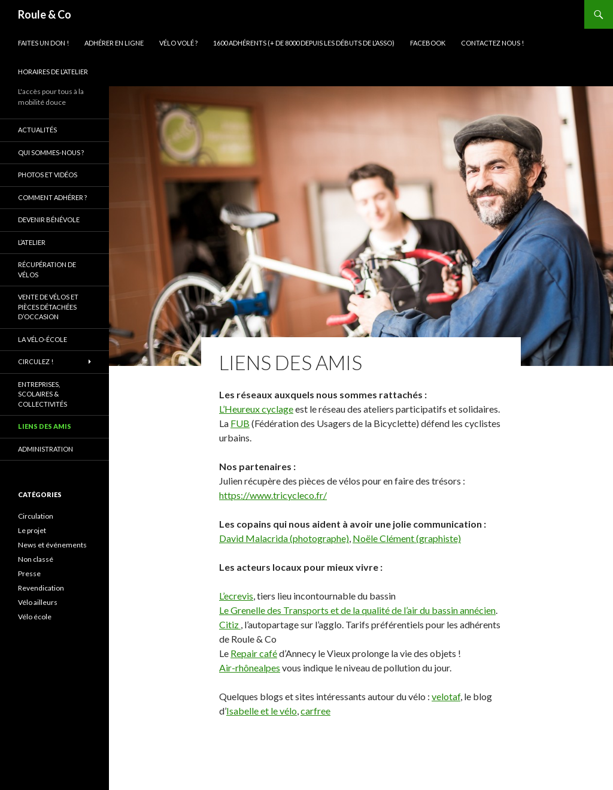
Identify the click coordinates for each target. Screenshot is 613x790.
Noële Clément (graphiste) (407, 538)
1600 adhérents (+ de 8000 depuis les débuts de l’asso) (303, 43)
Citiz (230, 624)
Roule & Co (44, 14)
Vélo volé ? (178, 43)
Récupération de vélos (47, 270)
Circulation (35, 515)
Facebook (427, 43)
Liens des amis (44, 426)
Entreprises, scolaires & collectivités (42, 394)
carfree (315, 710)
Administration (45, 449)
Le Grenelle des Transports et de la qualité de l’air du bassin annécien (357, 610)
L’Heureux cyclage (256, 408)
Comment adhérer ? (52, 197)
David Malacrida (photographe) (284, 538)
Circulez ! (35, 361)
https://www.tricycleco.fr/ (273, 495)
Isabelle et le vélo (261, 710)
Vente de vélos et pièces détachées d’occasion (48, 306)
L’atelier (31, 242)
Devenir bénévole (49, 219)
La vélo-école (42, 339)
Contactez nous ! (492, 43)
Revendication (41, 587)
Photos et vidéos (47, 174)
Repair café (253, 653)
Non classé (35, 559)
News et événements (52, 544)
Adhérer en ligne (114, 43)
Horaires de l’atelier (53, 71)
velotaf (446, 696)
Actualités (37, 130)
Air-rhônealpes (249, 667)
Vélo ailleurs (37, 602)
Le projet (32, 530)
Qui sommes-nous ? (51, 152)
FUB (240, 423)
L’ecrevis (236, 595)
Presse (29, 573)
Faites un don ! (43, 43)
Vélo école (34, 616)
